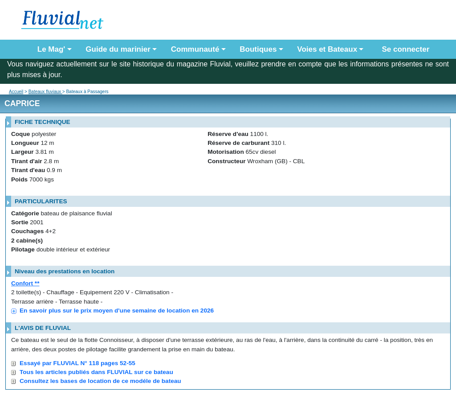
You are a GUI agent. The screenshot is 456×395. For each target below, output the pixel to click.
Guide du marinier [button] (118, 49)
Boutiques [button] (258, 49)
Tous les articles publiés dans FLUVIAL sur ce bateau (96, 372)
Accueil (16, 91)
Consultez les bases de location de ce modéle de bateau (100, 381)
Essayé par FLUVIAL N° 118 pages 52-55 (77, 363)
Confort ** (25, 283)
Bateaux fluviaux (45, 91)
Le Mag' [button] (51, 49)
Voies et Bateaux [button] (327, 49)
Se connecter (403, 49)
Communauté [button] (195, 49)
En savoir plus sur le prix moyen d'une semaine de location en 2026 (117, 310)
